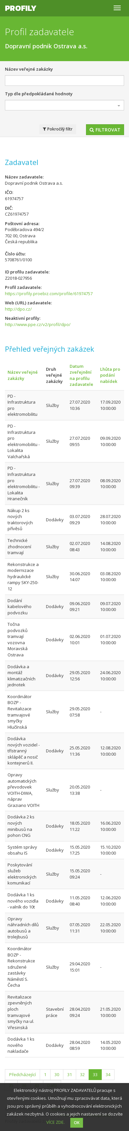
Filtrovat (105, 130)
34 (108, 1074)
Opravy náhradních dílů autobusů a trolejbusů (23, 928)
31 (69, 1074)
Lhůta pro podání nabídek (110, 375)
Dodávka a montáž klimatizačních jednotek (21, 676)
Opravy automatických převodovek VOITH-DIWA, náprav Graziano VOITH (23, 790)
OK (76, 1122)
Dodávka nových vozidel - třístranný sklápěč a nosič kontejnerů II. (24, 751)
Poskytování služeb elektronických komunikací (22, 874)
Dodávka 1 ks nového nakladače (21, 1045)
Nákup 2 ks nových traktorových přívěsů (20, 519)
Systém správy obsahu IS (22, 850)
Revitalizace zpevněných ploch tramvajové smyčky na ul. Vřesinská (21, 1012)
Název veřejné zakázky (29, 69)
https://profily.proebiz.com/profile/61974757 (49, 293)
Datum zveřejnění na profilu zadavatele (81, 375)
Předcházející (22, 1074)
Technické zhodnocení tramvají (19, 546)
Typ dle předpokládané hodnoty (39, 94)
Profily (20, 8)
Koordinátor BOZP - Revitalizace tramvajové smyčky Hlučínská (20, 712)
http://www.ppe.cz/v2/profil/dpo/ (38, 324)
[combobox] (64, 105)
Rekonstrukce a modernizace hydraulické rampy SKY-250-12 (23, 576)
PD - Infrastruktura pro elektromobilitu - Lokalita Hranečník (24, 483)
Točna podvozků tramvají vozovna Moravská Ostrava (18, 639)
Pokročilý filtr (58, 129)
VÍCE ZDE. (55, 1122)
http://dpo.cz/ (18, 309)
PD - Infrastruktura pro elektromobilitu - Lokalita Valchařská (24, 441)
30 (56, 1074)
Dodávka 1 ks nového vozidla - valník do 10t (23, 901)
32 (82, 1074)
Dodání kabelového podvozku (20, 607)
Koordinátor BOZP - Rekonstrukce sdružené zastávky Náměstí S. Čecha (21, 967)
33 (95, 1074)
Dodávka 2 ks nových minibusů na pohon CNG (21, 826)
